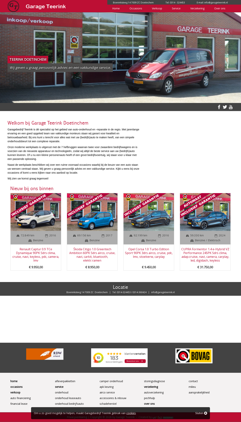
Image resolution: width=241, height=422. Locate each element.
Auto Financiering (20, 398)
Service (176, 8)
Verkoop (157, 8)
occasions (85, 164)
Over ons (219, 8)
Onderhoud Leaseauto (68, 398)
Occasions (136, 8)
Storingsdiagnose (154, 381)
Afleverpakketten (65, 381)
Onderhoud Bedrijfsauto (69, 403)
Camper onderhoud (111, 381)
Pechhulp (149, 398)
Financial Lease (18, 403)
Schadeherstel (108, 403)
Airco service (107, 392)
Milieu (192, 387)
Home (116, 8)
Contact (193, 381)
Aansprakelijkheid (199, 392)
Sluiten (201, 413)
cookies (131, 413)
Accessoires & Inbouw (113, 398)
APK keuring (107, 387)
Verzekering (197, 8)
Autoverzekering (154, 392)
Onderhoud (61, 392)
